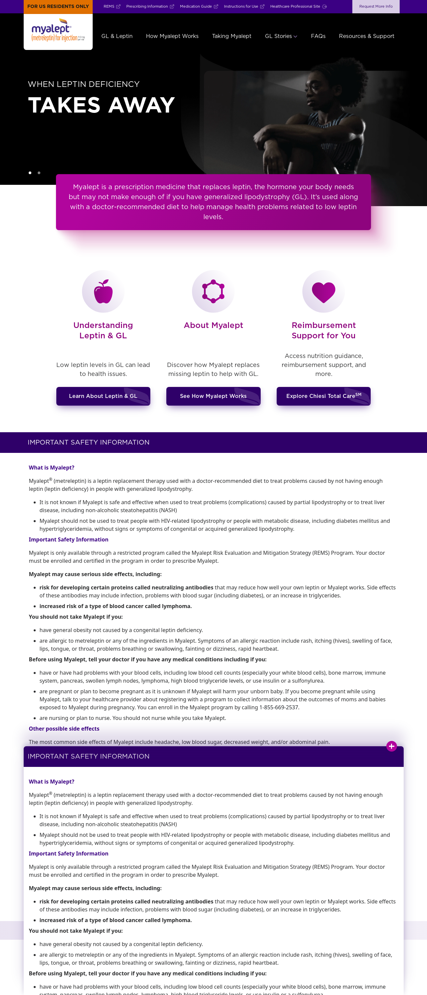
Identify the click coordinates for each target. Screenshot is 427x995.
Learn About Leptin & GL (103, 396)
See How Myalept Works (213, 396)
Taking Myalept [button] (231, 36)
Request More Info (376, 6)
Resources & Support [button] (366, 36)
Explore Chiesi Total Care (323, 396)
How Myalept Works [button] (172, 36)
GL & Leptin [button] (117, 36)
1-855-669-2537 (278, 707)
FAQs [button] (318, 36)
